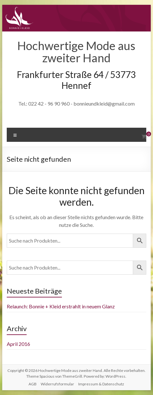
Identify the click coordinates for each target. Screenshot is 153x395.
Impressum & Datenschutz (101, 384)
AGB (33, 384)
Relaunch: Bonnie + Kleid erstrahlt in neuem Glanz (61, 306)
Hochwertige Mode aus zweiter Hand (76, 52)
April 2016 (18, 344)
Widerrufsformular (57, 384)
